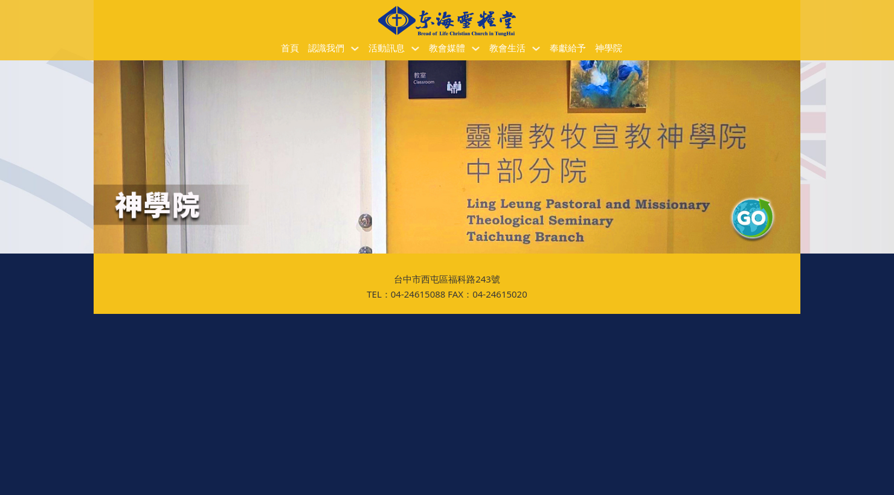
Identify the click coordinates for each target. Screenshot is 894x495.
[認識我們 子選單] (354, 48)
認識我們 (326, 48)
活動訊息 (386, 48)
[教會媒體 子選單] (475, 48)
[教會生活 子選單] (536, 48)
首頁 (290, 48)
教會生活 (507, 48)
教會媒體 (447, 48)
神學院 (608, 48)
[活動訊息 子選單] (415, 48)
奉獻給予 (568, 48)
